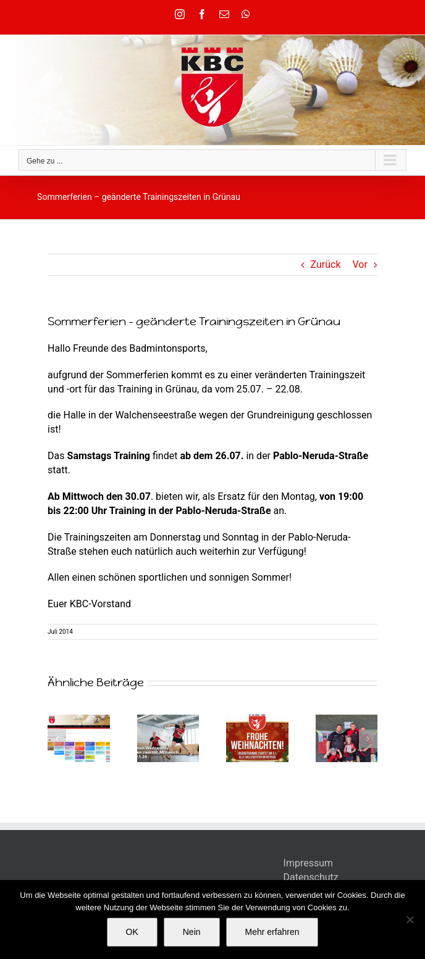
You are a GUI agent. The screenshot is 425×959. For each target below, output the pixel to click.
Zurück (326, 264)
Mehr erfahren (272, 932)
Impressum (309, 863)
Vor (360, 264)
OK (132, 932)
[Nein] (409, 919)
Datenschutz (311, 877)
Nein (192, 932)
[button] (57, 738)
